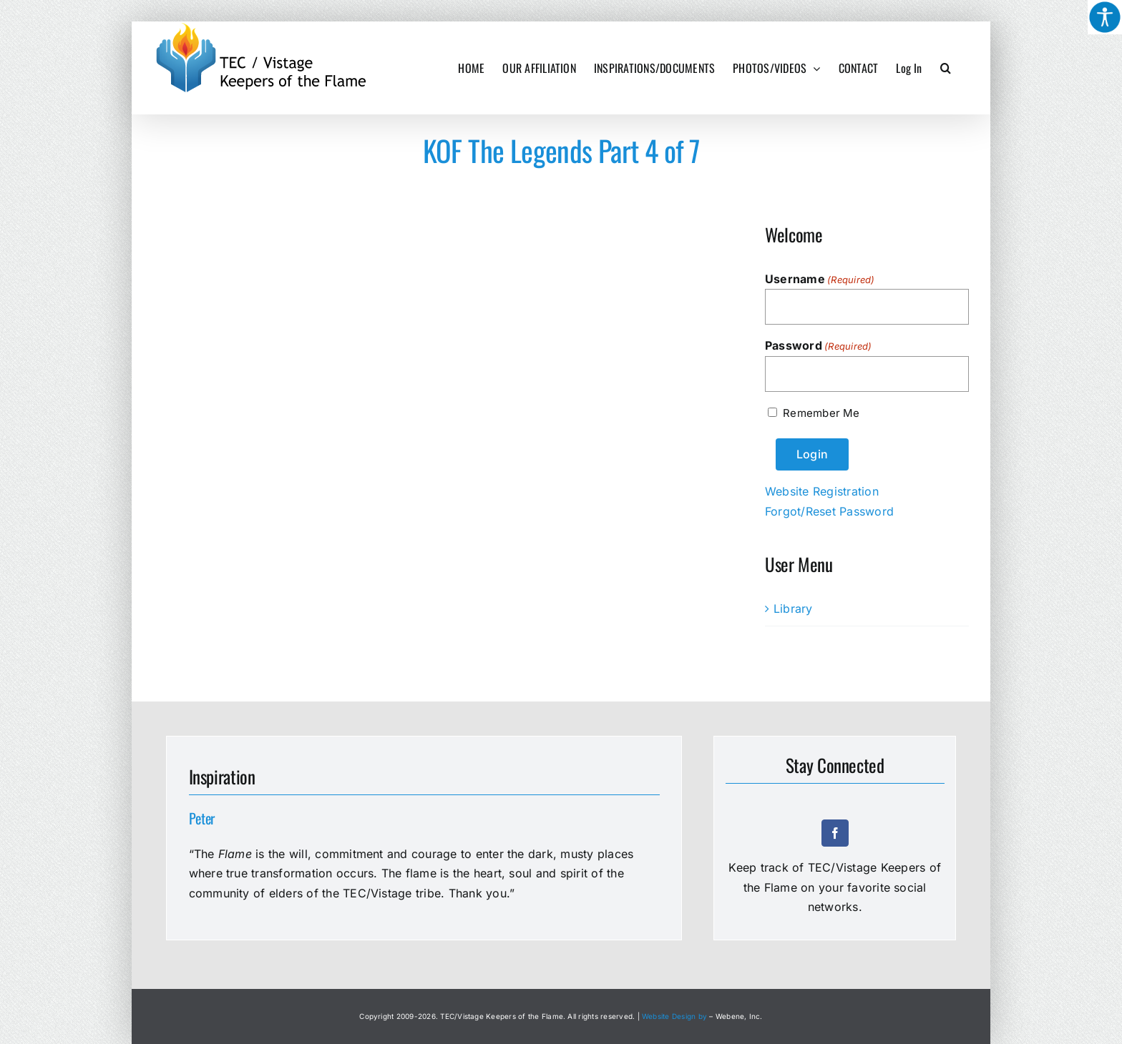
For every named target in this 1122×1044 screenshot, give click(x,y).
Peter (202, 818)
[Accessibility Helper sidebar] (1105, 17)
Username (820, 279)
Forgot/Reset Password (829, 511)
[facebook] (835, 833)
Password (818, 346)
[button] (945, 67)
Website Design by (674, 1016)
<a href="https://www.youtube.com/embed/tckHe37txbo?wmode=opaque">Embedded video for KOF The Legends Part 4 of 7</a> (303, 341)
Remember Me (821, 413)
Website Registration (822, 491)
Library (793, 608)
